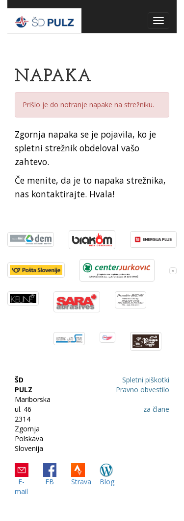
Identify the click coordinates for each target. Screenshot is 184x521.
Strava (81, 481)
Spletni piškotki (145, 379)
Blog (107, 481)
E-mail (21, 486)
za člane (156, 409)
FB (49, 481)
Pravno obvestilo (142, 389)
